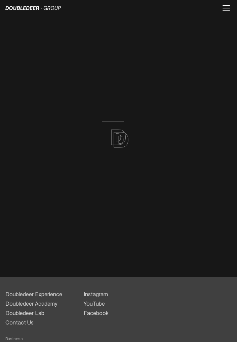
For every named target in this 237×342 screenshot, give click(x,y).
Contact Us (19, 322)
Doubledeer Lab (24, 313)
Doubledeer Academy (31, 304)
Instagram (96, 294)
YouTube (94, 304)
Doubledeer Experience (33, 294)
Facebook (96, 313)
